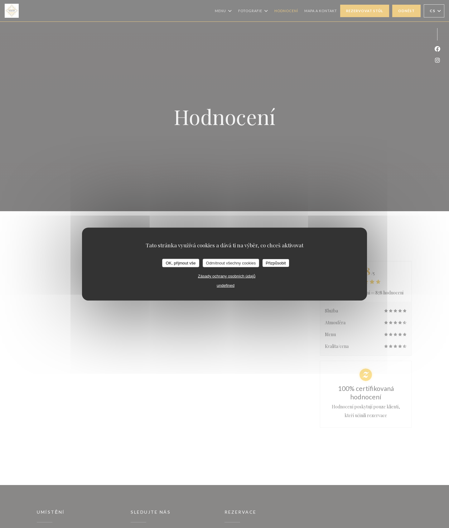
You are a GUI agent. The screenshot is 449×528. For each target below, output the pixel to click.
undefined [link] (225, 285)
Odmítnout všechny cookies (231, 262)
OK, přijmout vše (181, 262)
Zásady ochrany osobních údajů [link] (226, 276)
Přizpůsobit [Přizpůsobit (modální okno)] (276, 262)
